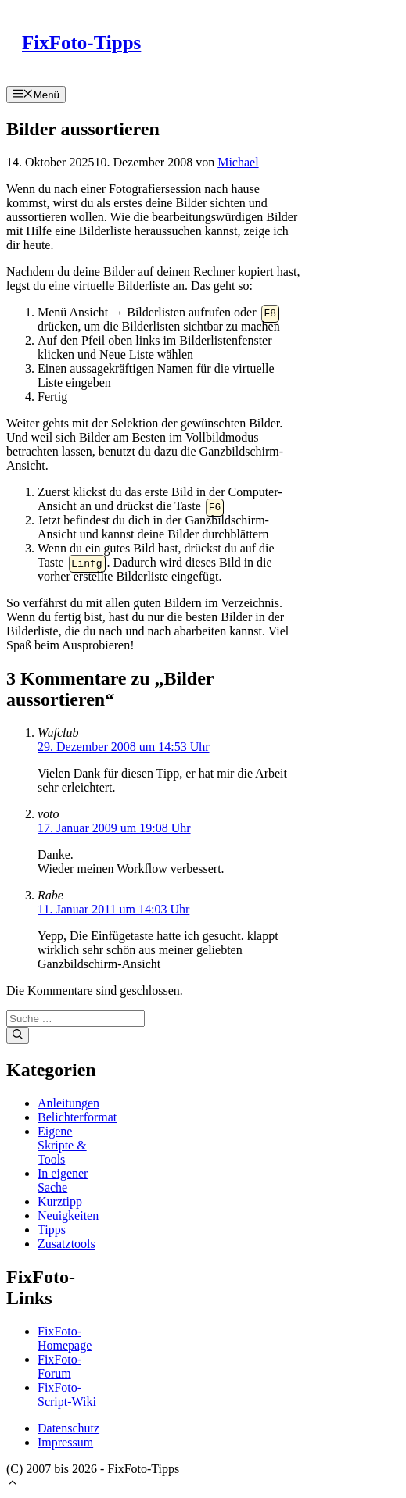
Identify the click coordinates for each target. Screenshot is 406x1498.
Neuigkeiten (68, 1215)
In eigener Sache (63, 1180)
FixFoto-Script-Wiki (67, 1394)
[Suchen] (17, 1035)
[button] (12, 1484)
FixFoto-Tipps (81, 42)
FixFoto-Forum (59, 1366)
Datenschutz (68, 1428)
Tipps (52, 1229)
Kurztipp (60, 1201)
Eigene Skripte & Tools (62, 1145)
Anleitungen (68, 1103)
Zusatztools (66, 1243)
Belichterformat (77, 1117)
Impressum (65, 1442)
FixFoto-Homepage (65, 1338)
